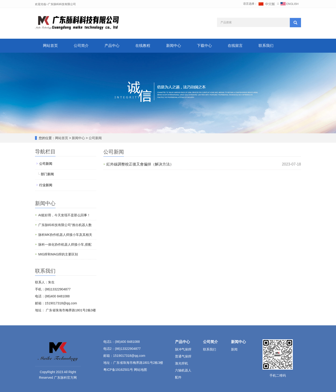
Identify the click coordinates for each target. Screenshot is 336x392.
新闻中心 (173, 46)
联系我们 (266, 46)
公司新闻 (95, 138)
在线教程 (142, 46)
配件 (178, 377)
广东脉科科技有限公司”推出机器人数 (65, 225)
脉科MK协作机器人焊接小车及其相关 (65, 235)
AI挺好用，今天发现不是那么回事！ (64, 215)
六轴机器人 (183, 370)
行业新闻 (45, 185)
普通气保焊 (183, 356)
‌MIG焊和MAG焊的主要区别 (58, 254)
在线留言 (235, 46)
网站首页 (50, 46)
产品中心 (112, 46)
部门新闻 (47, 174)
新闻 (234, 349)
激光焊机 (181, 363)
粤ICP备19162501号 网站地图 (125, 369)
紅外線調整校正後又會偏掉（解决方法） (140, 164)
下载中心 (204, 46)
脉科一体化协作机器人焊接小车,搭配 (64, 244)
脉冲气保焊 (183, 349)
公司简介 (81, 46)
